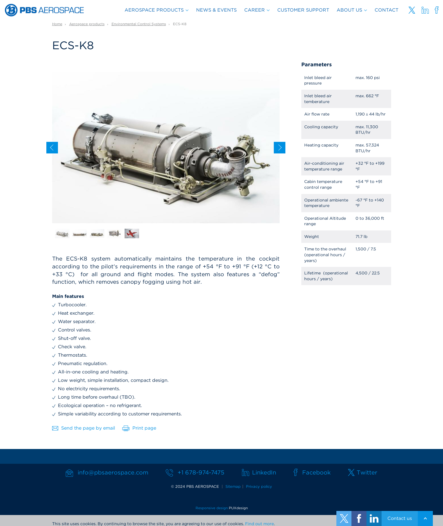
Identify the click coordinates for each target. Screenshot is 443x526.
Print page (139, 428)
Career (254, 10)
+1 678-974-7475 (201, 472)
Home (57, 24)
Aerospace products (154, 10)
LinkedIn (264, 472)
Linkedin (425, 10)
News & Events (216, 10)
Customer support (303, 10)
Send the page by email (83, 428)
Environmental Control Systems (139, 24)
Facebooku (437, 10)
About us (349, 10)
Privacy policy (259, 486)
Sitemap (233, 486)
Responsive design (212, 508)
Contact (386, 10)
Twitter (412, 10)
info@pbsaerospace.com (113, 472)
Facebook (316, 472)
